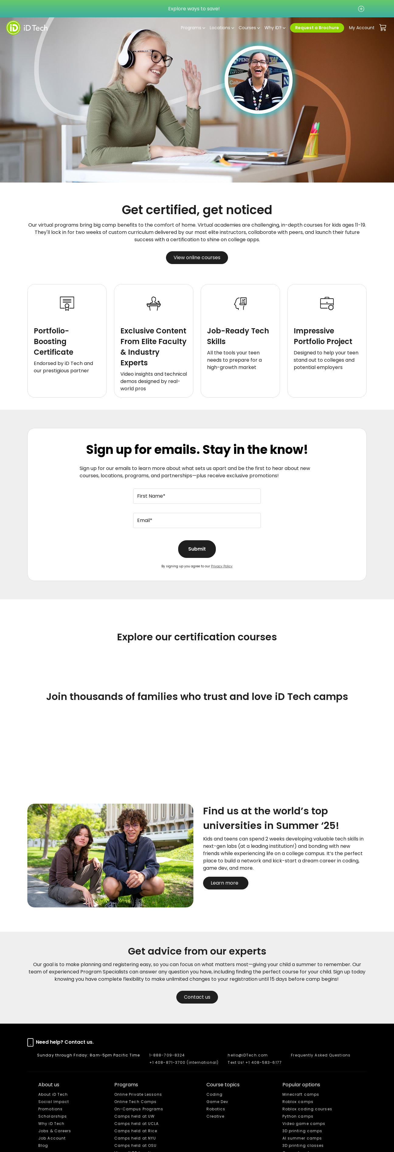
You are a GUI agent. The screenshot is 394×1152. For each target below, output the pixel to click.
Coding (214, 1094)
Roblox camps (297, 1101)
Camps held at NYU (135, 1138)
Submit (197, 548)
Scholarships (52, 1116)
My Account (362, 28)
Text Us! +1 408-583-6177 (255, 1062)
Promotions (50, 1109)
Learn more (226, 882)
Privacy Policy (222, 566)
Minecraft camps (301, 1094)
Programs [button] (191, 28)
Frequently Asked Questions (321, 1055)
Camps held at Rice (135, 1130)
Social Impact (53, 1101)
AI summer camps (302, 1138)
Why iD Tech (51, 1123)
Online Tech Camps (135, 1101)
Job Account (52, 1138)
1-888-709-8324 (167, 1055)
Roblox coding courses (307, 1109)
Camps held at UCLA (136, 1123)
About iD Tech (53, 1094)
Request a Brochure (317, 28)
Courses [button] (247, 28)
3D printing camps (302, 1130)
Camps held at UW (134, 1116)
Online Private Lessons (138, 1094)
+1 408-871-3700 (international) (184, 1062)
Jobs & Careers (54, 1130)
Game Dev (217, 1101)
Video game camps (304, 1123)
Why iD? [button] (273, 28)
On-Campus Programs (139, 1109)
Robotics (216, 1109)
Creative (215, 1116)
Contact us (197, 997)
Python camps (297, 1116)
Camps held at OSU (135, 1145)
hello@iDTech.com (248, 1055)
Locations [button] (220, 28)
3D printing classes (303, 1145)
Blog (43, 1145)
